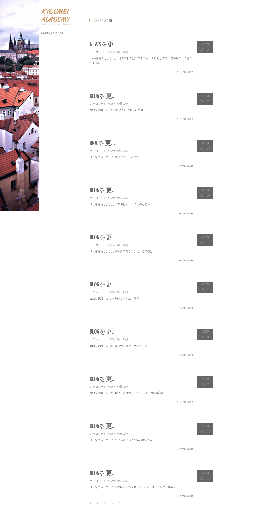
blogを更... (102, 96)
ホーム (92, 20)
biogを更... (102, 143)
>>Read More (185, 72)
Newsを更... (103, 45)
